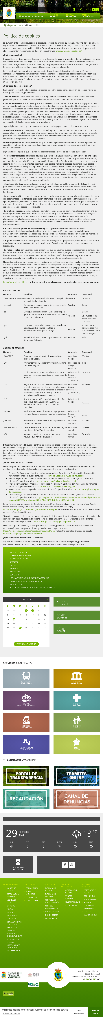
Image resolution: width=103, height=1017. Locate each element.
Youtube (97, 9)
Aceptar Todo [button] (95, 1012)
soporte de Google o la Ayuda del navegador (64, 475)
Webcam (74, 9)
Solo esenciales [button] (79, 1012)
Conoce (54, 16)
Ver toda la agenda (26, 644)
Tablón (88, 16)
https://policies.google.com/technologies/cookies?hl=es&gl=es (30, 509)
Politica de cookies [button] (11, 1013)
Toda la (71, 16)
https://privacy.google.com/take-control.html (22, 533)
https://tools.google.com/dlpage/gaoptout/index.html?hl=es (29, 531)
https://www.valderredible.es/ (69, 51)
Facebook (94, 9)
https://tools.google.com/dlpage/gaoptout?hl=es (55, 521)
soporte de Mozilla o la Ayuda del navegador (56, 486)
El (26, 16)
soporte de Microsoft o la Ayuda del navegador (57, 481)
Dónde (62, 616)
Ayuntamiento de (9, 13)
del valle (62, 602)
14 (14, 619)
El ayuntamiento (14, 25)
